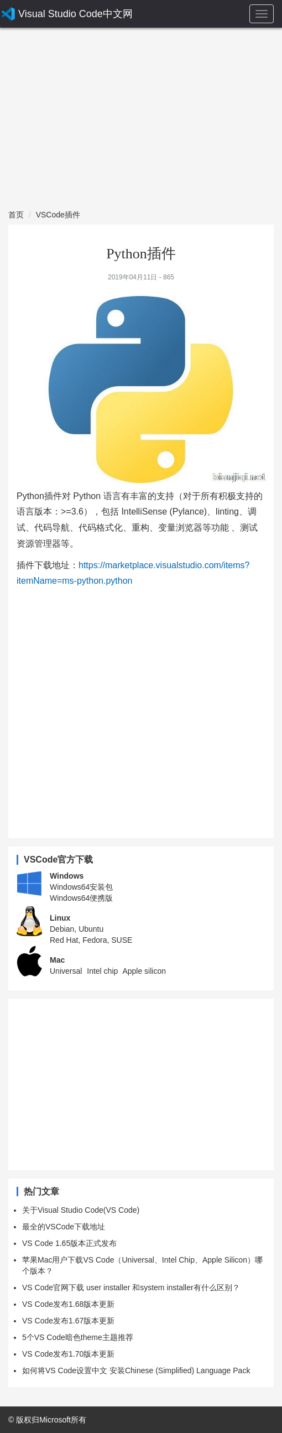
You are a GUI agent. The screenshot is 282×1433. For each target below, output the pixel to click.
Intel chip (102, 971)
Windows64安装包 (81, 886)
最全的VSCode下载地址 (63, 1226)
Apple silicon (144, 971)
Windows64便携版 (81, 898)
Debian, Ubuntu (76, 929)
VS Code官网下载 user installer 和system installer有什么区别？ (131, 1287)
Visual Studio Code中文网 (75, 13)
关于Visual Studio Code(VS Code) (80, 1210)
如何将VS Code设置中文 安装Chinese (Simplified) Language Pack (136, 1370)
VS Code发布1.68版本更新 (68, 1304)
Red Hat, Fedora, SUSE (91, 940)
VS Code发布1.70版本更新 (68, 1353)
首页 (16, 214)
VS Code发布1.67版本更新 (68, 1320)
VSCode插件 (58, 214)
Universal (66, 971)
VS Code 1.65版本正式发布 (69, 1243)
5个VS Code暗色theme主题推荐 (77, 1337)
